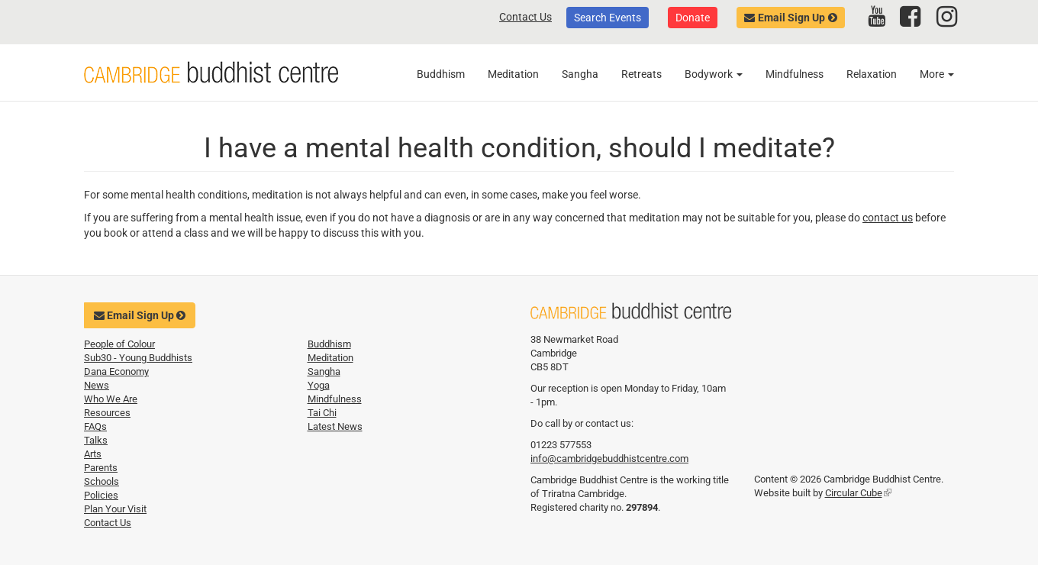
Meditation (513, 74)
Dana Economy (116, 371)
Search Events (607, 17)
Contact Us (525, 17)
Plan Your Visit (115, 509)
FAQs (95, 426)
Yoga (319, 385)
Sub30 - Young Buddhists (138, 357)
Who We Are (110, 399)
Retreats (641, 74)
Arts (93, 454)
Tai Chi (322, 412)
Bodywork (714, 74)
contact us (887, 217)
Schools (101, 481)
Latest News (335, 426)
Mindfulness (795, 74)
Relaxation (871, 74)
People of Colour (119, 344)
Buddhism (441, 74)
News (96, 385)
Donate (692, 17)
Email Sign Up (791, 17)
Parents (101, 467)
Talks (96, 440)
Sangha (580, 74)
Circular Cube (858, 493)
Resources (107, 412)
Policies (101, 495)
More (937, 74)
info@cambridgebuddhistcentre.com (609, 458)
